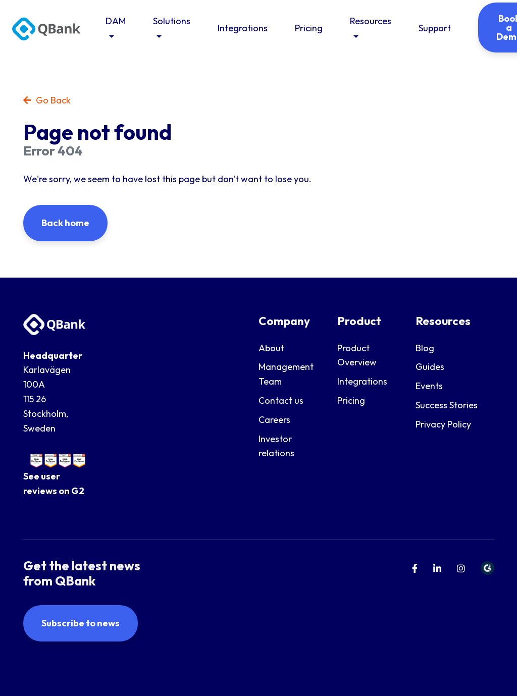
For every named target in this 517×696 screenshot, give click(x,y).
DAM (116, 21)
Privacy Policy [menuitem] (443, 424)
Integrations (243, 28)
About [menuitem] (271, 348)
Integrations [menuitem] (362, 381)
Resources (370, 21)
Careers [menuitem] (274, 419)
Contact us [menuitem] (280, 400)
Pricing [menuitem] (351, 400)
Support (435, 28)
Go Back (47, 100)
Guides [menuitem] (430, 366)
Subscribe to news (80, 623)
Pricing (309, 28)
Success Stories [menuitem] (447, 405)
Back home (65, 223)
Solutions (171, 21)
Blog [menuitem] (425, 348)
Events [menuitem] (429, 386)
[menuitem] (415, 568)
